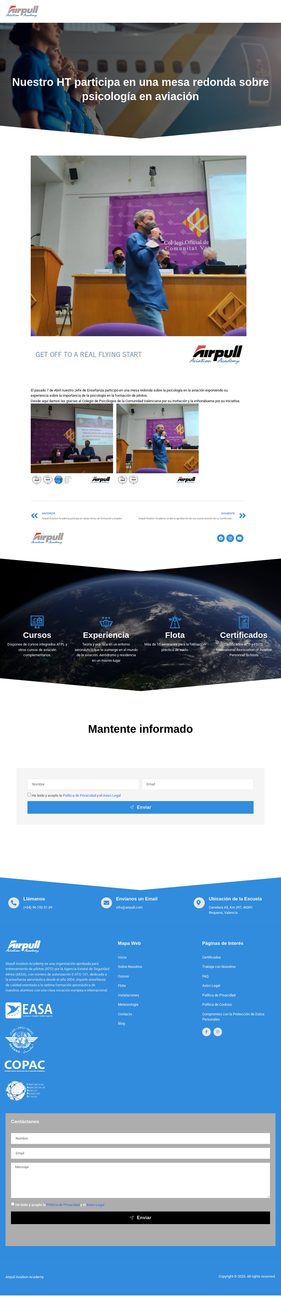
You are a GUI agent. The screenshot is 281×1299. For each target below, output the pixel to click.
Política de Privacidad (79, 795)
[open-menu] (266, 9)
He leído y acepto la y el (76, 795)
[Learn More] (30, 903)
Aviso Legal (112, 795)
